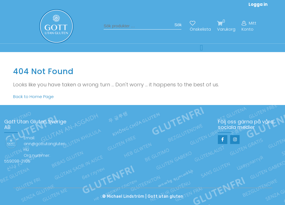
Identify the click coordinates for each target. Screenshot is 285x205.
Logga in (258, 4)
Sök (178, 24)
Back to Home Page (33, 96)
